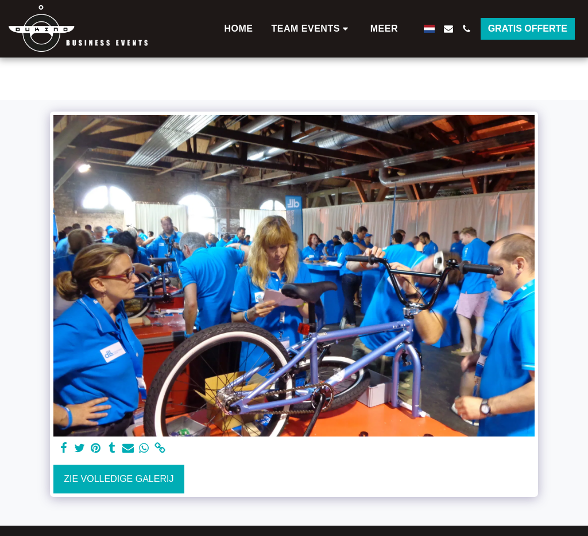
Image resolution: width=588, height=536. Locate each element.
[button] (312, 29)
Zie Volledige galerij (118, 479)
